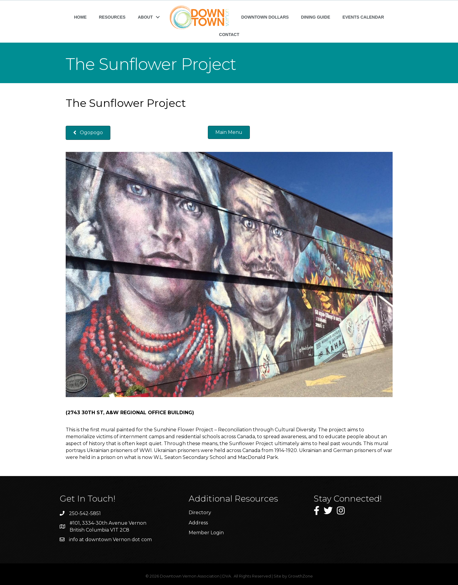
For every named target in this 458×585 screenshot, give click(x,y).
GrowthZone (300, 576)
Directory (200, 512)
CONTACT (229, 34)
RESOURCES (112, 17)
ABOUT (145, 17)
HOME (80, 17)
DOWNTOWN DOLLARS (265, 17)
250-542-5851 (85, 513)
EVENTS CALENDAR (363, 17)
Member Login (206, 532)
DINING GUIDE (315, 17)
